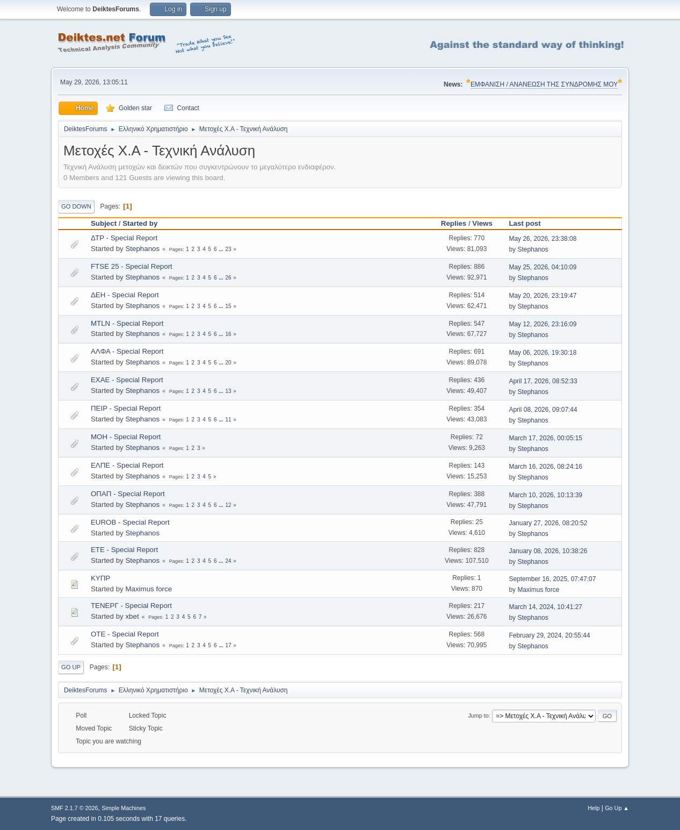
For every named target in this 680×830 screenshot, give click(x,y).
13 (228, 391)
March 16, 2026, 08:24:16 (545, 466)
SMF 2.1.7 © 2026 (74, 808)
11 (228, 420)
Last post (529, 223)
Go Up (71, 667)
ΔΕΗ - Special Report (125, 295)
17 (228, 645)
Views (482, 223)
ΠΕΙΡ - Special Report (126, 408)
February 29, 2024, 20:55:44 (549, 635)
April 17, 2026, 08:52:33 (543, 381)
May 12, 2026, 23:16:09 (542, 324)
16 (228, 334)
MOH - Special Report (126, 437)
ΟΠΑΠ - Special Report (128, 494)
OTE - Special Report (125, 634)
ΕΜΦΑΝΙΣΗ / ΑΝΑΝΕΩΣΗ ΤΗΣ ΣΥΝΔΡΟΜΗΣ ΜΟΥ (544, 84)
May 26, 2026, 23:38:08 (542, 238)
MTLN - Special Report (127, 323)
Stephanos (142, 249)
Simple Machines (124, 808)
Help (593, 808)
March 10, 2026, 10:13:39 (545, 495)
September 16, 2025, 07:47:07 (552, 579)
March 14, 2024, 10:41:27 (545, 607)
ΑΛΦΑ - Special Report (127, 351)
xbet (132, 616)
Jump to (478, 715)
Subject (104, 223)
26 (228, 278)
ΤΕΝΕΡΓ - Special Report (131, 606)
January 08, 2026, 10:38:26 (548, 551)
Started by (139, 223)
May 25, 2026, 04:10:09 (542, 267)
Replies (453, 223)
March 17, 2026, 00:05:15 (545, 438)
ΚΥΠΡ (100, 578)
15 (228, 306)
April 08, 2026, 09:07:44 (543, 409)
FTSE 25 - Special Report (131, 266)
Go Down (76, 206)
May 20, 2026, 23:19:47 (542, 295)
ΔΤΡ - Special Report (124, 238)
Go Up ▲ (617, 808)
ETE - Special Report (124, 550)
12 (228, 505)
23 (228, 249)
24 (228, 561)
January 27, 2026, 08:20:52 (548, 523)
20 (228, 363)
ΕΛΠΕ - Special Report (127, 465)
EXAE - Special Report (127, 380)
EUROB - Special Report (130, 522)
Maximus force (148, 589)
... (222, 249)
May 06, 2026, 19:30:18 (542, 352)
